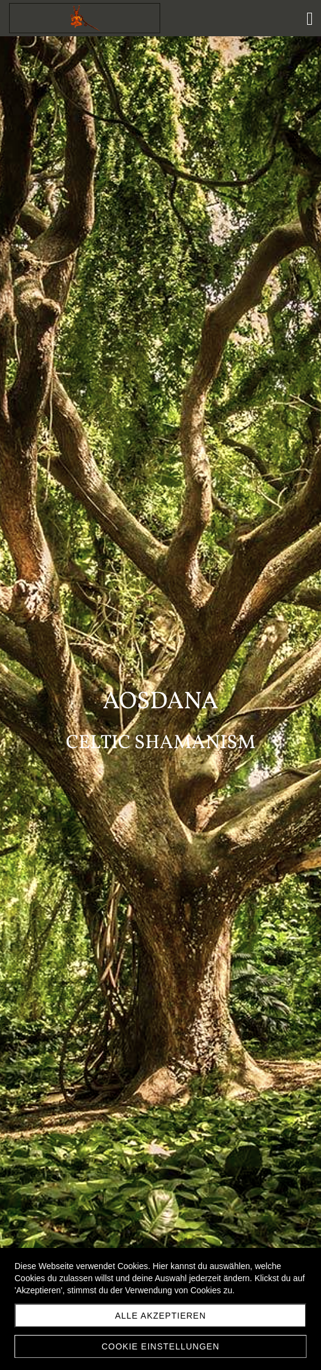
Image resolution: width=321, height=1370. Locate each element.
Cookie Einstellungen (160, 1346)
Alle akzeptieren (160, 1315)
